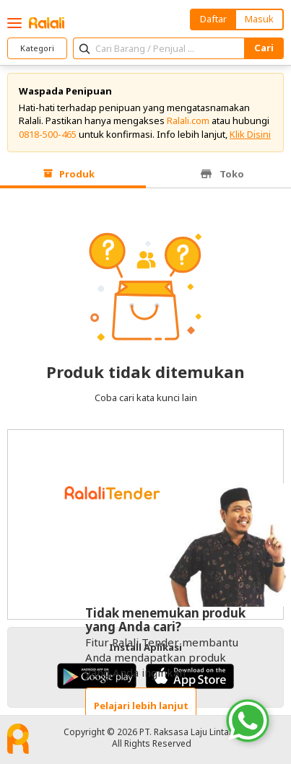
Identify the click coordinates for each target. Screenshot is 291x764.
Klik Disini (250, 134)
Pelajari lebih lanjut (141, 705)
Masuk (259, 18)
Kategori (37, 48)
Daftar (213, 18)
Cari (264, 47)
